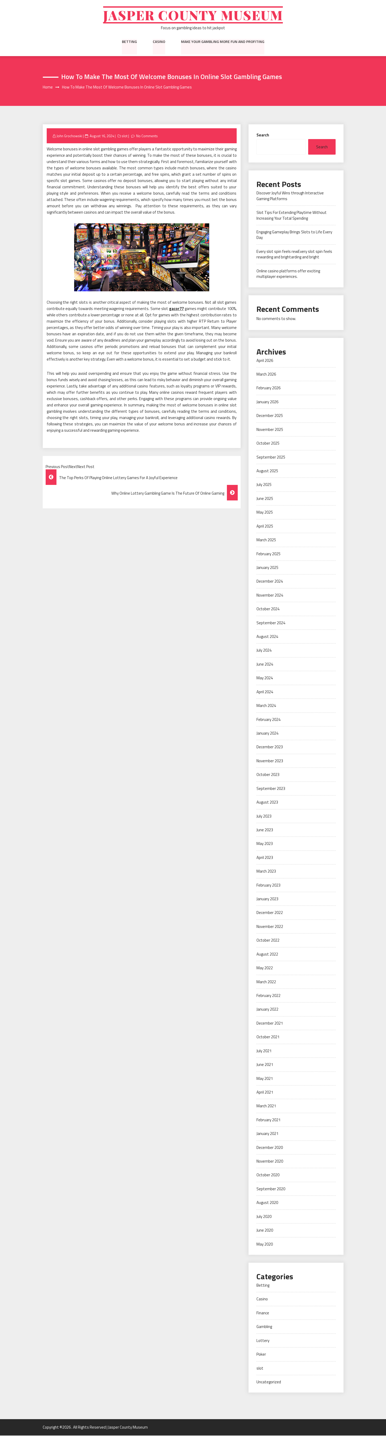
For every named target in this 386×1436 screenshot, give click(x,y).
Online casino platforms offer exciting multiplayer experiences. (288, 274)
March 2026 (266, 375)
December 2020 (269, 1148)
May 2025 (264, 513)
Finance (262, 1313)
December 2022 (269, 913)
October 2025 (267, 444)
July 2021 (263, 1051)
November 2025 (269, 430)
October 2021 (267, 1037)
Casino (159, 42)
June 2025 (264, 499)
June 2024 (264, 665)
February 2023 (268, 885)
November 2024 (269, 596)
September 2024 (270, 623)
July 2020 (263, 1217)
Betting (129, 42)
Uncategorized (268, 1382)
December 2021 (269, 1024)
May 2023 (264, 844)
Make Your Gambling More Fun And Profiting (222, 42)
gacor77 (176, 309)
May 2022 (264, 968)
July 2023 (263, 816)
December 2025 (269, 416)
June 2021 (264, 1065)
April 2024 (264, 692)
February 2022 (268, 996)
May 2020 (264, 1244)
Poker (261, 1355)
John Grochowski (69, 136)
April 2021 (264, 1093)
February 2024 (268, 720)
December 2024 (269, 582)
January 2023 (267, 899)
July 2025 (263, 485)
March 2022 (266, 982)
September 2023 (270, 789)
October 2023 (267, 775)
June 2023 (264, 830)
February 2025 (268, 554)
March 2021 (266, 1106)
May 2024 (264, 678)
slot (124, 136)
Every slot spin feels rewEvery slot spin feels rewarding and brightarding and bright (294, 254)
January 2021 (267, 1134)
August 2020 (267, 1203)
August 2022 (267, 955)
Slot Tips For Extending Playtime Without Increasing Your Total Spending (291, 216)
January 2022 (267, 1010)
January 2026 (267, 402)
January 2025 (267, 568)
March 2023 (266, 872)
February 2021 (268, 1120)
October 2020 (267, 1175)
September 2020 (270, 1189)
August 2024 (267, 637)
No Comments (147, 136)
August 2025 (267, 471)
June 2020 (264, 1231)
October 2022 (267, 941)
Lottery (262, 1341)
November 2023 (269, 761)
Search (262, 135)
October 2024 (267, 609)
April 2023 (264, 858)
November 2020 (269, 1162)
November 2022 (269, 927)
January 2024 (267, 734)
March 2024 (266, 706)
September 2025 (270, 457)
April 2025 (264, 526)
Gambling (264, 1327)
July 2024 (263, 651)
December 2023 (269, 747)
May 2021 (264, 1079)
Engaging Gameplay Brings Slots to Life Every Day (294, 235)
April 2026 (264, 361)
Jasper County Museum (193, 15)
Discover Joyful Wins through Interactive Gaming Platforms (290, 196)
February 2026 (268, 388)
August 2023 (267, 803)
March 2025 (266, 540)
